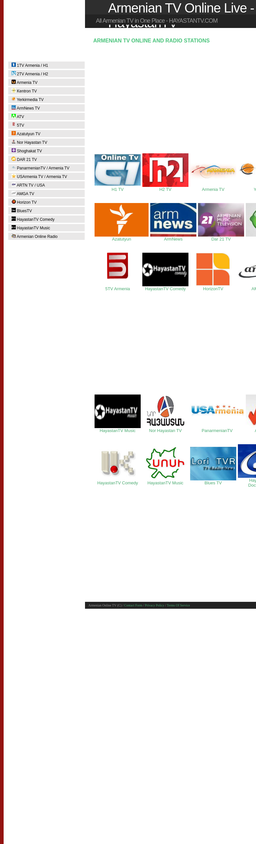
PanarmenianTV (217, 428)
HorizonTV (213, 286)
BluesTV (22, 210)
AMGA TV (23, 193)
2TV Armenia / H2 (30, 73)
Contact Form (133, 605)
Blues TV (213, 480)
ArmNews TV (26, 108)
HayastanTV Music (31, 227)
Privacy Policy (154, 605)
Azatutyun (122, 237)
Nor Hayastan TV (29, 142)
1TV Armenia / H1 (30, 65)
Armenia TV (25, 82)
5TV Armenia (118, 286)
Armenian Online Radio (35, 236)
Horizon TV (24, 202)
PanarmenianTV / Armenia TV (41, 167)
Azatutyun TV (26, 133)
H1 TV (118, 187)
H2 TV (165, 187)
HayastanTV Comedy (33, 219)
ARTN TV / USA (28, 185)
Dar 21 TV (221, 237)
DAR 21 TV (24, 159)
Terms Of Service (178, 605)
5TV (18, 125)
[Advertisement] (171, 97)
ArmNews (173, 237)
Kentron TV (24, 90)
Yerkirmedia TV (28, 99)
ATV (18, 116)
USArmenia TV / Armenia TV (39, 176)
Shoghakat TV (27, 150)
